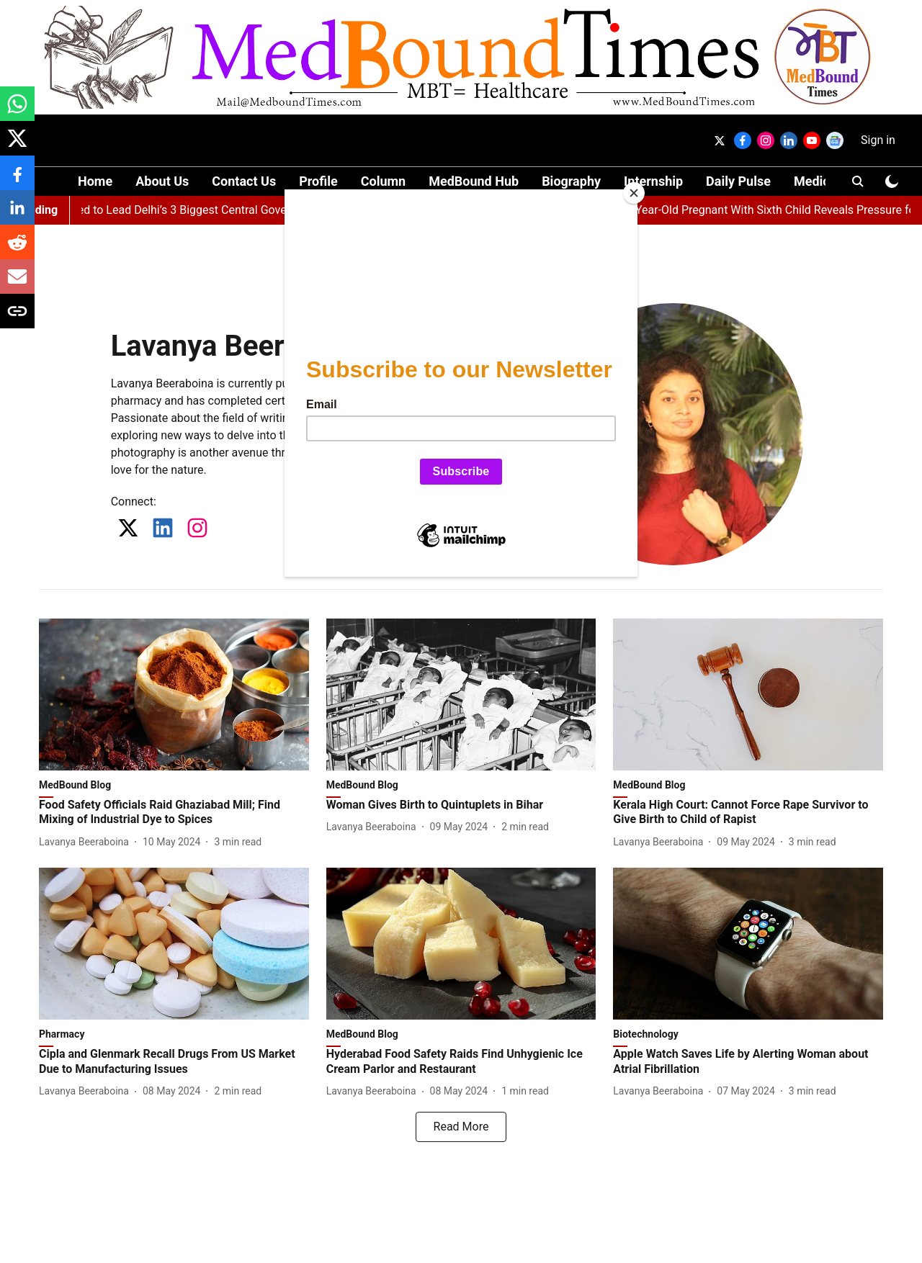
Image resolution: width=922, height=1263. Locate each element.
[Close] (634, 193)
